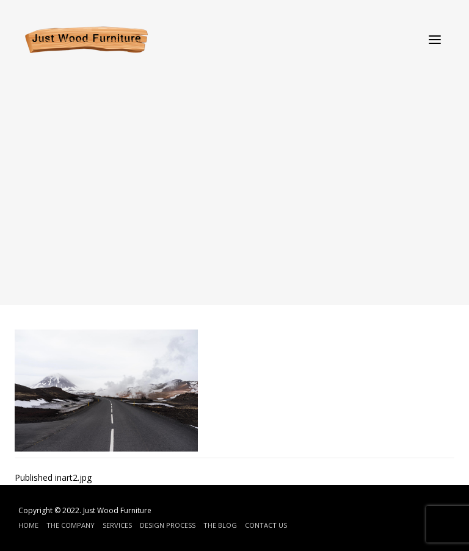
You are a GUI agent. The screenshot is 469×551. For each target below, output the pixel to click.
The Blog (220, 525)
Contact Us (266, 525)
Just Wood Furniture (117, 510)
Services (117, 525)
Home (28, 525)
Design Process (167, 525)
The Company (70, 525)
